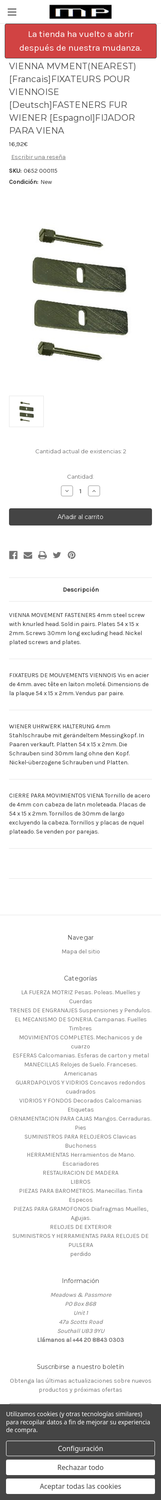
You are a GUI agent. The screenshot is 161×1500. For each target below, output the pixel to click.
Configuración (80, 1448)
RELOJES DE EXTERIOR (81, 1227)
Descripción (81, 589)
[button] (81, 41)
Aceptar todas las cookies (81, 1486)
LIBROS (80, 1181)
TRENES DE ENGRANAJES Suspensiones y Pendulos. (80, 1010)
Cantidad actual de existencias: (80, 451)
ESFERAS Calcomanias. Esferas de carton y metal (80, 1055)
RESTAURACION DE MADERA (80, 1172)
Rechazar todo (81, 1467)
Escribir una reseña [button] (38, 157)
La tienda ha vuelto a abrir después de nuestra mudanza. (80, 41)
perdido (80, 1254)
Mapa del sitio (80, 951)
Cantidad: (80, 476)
